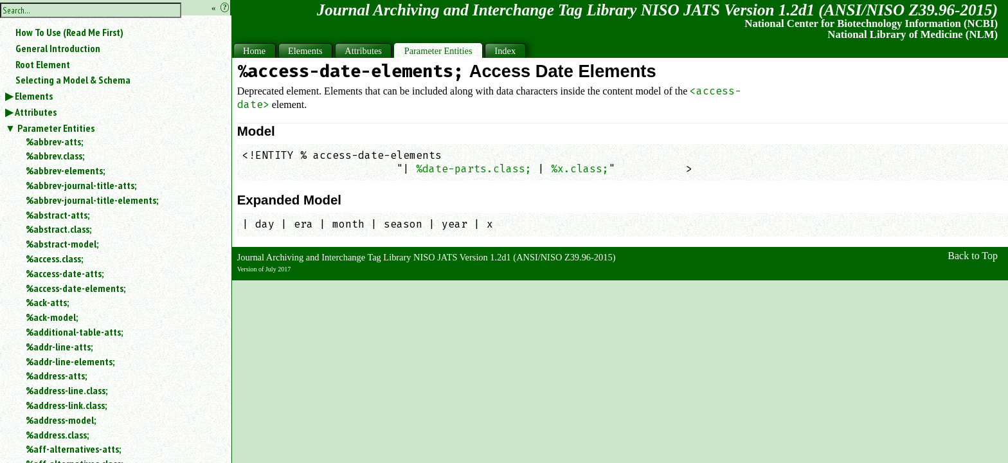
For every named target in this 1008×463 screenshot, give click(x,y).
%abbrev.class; (55, 155)
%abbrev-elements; (65, 170)
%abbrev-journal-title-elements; (92, 200)
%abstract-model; (62, 243)
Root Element (42, 64)
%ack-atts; (47, 302)
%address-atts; (56, 375)
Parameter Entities (55, 128)
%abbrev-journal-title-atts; (81, 185)
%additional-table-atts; (74, 331)
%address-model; (61, 419)
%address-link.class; (66, 405)
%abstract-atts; (57, 214)
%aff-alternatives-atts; (73, 448)
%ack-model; (52, 317)
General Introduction (57, 48)
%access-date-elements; (75, 288)
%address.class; (57, 434)
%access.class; (54, 258)
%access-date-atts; (65, 273)
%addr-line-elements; (70, 361)
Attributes (36, 111)
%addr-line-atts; (59, 346)
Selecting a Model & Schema (72, 79)
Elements (34, 95)
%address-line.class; (66, 390)
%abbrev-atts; (54, 141)
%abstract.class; (58, 228)
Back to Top (973, 255)
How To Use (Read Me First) (69, 32)
